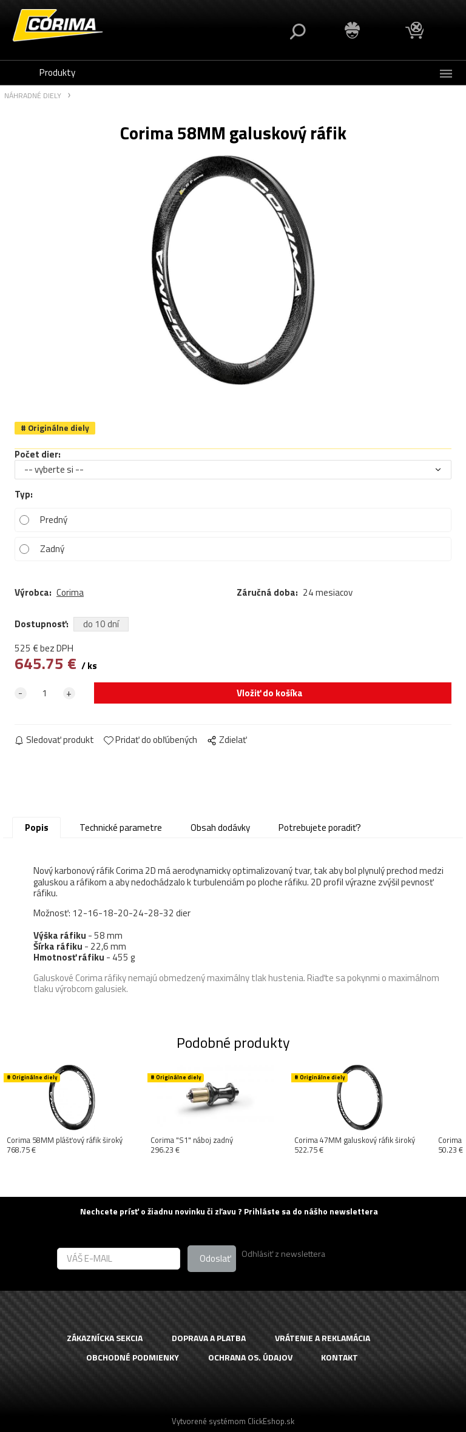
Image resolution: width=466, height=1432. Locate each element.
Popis (37, 827)
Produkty (57, 72)
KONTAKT (339, 1358)
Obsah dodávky (220, 827)
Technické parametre (120, 827)
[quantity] (45, 693)
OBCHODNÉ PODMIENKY (132, 1358)
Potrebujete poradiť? (320, 827)
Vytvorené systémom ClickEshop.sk (233, 1421)
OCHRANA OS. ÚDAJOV (250, 1358)
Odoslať (215, 1258)
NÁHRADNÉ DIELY (32, 96)
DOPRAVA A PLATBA (209, 1338)
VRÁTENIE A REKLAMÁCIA (322, 1338)
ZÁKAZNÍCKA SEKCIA (105, 1338)
